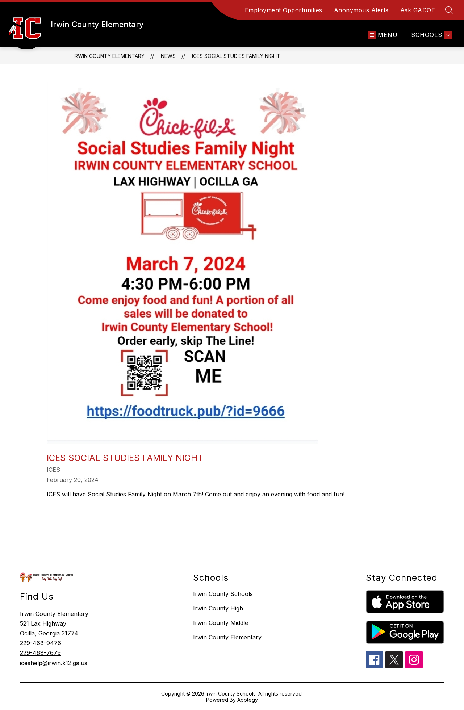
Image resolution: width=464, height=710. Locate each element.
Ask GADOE (417, 10)
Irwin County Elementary (109, 56)
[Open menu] (383, 34)
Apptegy (247, 700)
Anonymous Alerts (361, 10)
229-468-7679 (40, 652)
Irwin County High (218, 608)
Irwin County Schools (223, 593)
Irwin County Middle (220, 622)
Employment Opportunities (283, 10)
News (168, 56)
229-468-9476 (40, 643)
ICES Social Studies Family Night (236, 56)
